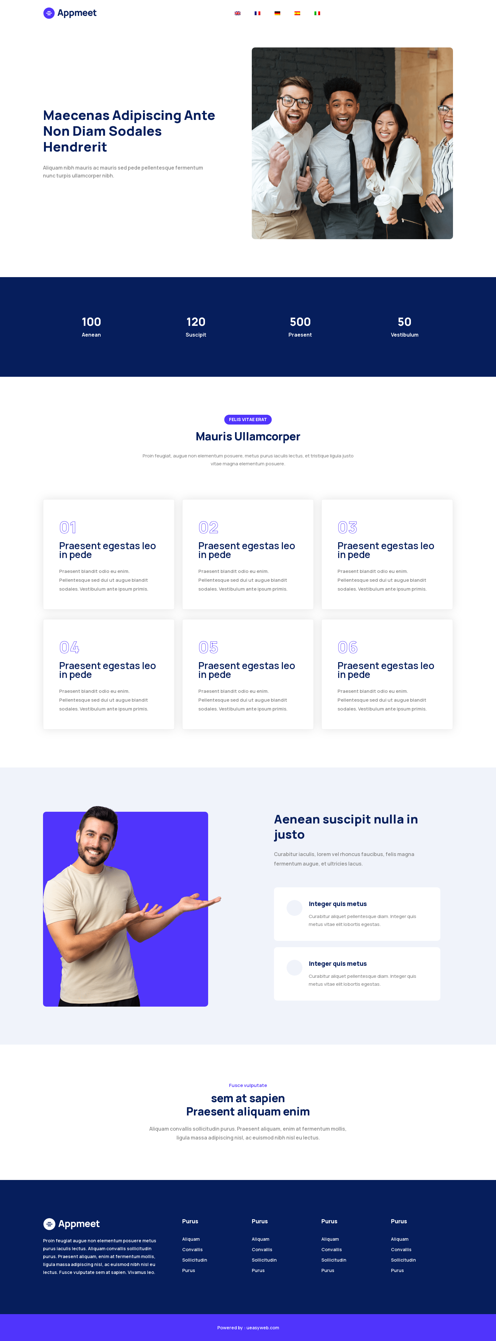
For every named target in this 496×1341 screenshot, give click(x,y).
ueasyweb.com (262, 1328)
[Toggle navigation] (237, 13)
